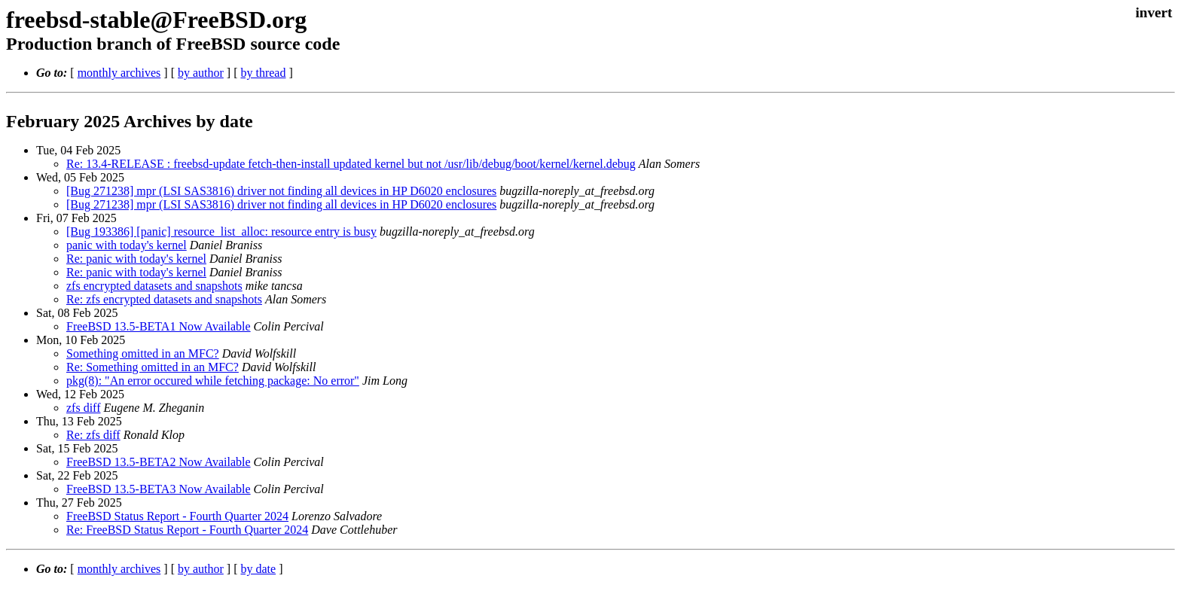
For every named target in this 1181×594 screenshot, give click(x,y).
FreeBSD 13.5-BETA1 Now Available (158, 326)
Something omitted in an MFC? (142, 353)
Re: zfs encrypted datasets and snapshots (164, 299)
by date (258, 568)
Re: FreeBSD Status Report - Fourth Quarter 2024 (187, 529)
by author (201, 72)
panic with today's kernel (126, 245)
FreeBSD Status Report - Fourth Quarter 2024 (177, 516)
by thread (262, 72)
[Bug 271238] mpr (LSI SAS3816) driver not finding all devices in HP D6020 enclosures (281, 190)
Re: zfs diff (93, 434)
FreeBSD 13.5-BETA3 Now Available (158, 489)
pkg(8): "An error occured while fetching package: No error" (212, 380)
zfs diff (83, 407)
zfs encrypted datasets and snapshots (154, 285)
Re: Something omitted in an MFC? (152, 367)
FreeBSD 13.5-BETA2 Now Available (158, 461)
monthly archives (119, 72)
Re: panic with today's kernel (136, 258)
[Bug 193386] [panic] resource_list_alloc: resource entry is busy (221, 231)
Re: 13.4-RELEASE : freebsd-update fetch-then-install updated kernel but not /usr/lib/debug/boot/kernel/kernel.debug (351, 163)
